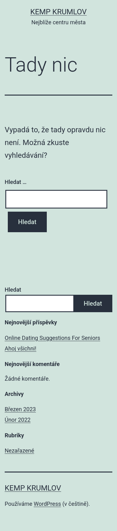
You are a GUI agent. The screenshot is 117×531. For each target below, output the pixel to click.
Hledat (13, 289)
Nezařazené (19, 450)
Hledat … (16, 182)
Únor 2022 (18, 419)
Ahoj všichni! (20, 348)
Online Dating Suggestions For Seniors (52, 338)
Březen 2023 (20, 409)
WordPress (47, 503)
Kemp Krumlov (58, 11)
